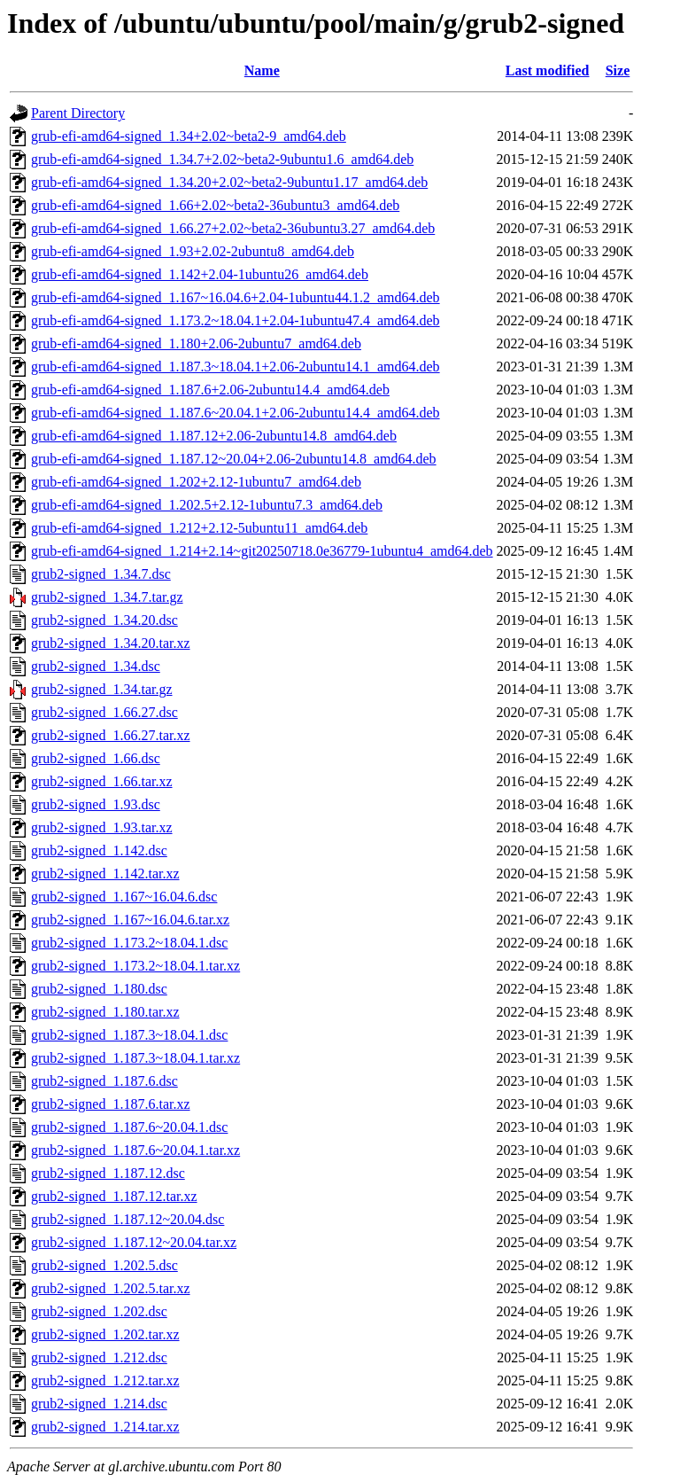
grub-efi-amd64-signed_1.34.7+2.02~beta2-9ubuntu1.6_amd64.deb (222, 159)
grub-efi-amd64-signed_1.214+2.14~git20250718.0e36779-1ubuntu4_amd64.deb (262, 550)
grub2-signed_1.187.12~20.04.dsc (127, 1219)
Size (618, 70)
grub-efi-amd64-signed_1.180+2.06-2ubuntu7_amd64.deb (196, 343)
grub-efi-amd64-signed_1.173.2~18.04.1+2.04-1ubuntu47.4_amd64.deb (235, 320)
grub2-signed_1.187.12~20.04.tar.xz (133, 1242)
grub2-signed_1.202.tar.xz (105, 1334)
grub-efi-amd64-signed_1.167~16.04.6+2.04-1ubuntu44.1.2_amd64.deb (235, 297)
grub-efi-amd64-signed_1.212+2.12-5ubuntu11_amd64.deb (199, 527)
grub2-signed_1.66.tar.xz (102, 781)
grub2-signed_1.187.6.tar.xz (110, 1104)
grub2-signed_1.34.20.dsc (104, 620)
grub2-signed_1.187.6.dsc (104, 1080)
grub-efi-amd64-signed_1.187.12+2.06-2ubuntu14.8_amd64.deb (214, 435)
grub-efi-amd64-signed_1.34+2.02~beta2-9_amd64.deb (188, 136)
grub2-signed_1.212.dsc (99, 1357)
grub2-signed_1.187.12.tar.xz (114, 1196)
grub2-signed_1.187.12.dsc (108, 1173)
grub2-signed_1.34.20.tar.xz (110, 643)
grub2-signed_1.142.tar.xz (105, 873)
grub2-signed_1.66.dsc (95, 758)
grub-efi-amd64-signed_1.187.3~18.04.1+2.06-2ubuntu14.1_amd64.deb (235, 366)
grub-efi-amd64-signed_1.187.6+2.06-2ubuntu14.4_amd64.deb (210, 389)
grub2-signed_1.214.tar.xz (105, 1426)
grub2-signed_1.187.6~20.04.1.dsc (129, 1127)
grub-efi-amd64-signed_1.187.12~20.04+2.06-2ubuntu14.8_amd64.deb (234, 458)
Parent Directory (78, 113)
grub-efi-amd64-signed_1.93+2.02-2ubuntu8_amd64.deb (192, 251)
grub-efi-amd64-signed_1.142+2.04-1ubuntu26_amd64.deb (199, 274)
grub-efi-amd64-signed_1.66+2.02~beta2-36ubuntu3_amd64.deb (215, 205)
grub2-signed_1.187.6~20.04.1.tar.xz (135, 1150)
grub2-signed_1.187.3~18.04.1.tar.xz (135, 1057)
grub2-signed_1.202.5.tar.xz (110, 1288)
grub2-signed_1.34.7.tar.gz (107, 596)
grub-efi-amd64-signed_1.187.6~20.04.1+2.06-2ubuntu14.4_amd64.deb (235, 412)
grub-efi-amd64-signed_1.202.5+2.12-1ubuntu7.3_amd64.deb (206, 504)
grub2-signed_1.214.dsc (99, 1403)
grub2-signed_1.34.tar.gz (102, 689)
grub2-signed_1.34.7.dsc (101, 573)
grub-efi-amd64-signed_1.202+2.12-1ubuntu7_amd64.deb (196, 481)
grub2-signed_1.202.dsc (99, 1311)
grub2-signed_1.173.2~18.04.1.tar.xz (135, 965)
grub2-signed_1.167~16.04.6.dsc (124, 896)
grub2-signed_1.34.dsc (95, 666)
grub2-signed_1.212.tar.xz (105, 1380)
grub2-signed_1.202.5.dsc (104, 1265)
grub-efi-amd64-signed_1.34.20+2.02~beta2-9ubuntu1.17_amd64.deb (229, 182)
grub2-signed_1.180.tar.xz (105, 1011)
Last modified (548, 70)
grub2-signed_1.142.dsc (99, 850)
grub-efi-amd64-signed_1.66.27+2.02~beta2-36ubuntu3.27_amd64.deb (233, 228)
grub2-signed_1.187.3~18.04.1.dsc (129, 1034)
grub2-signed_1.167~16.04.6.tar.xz (130, 919)
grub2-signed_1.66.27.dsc (104, 712)
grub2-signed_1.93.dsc (95, 804)
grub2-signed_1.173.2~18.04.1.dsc (129, 942)
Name (262, 70)
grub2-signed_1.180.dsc (99, 988)
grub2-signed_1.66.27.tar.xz (110, 735)
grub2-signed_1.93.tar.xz (102, 827)
